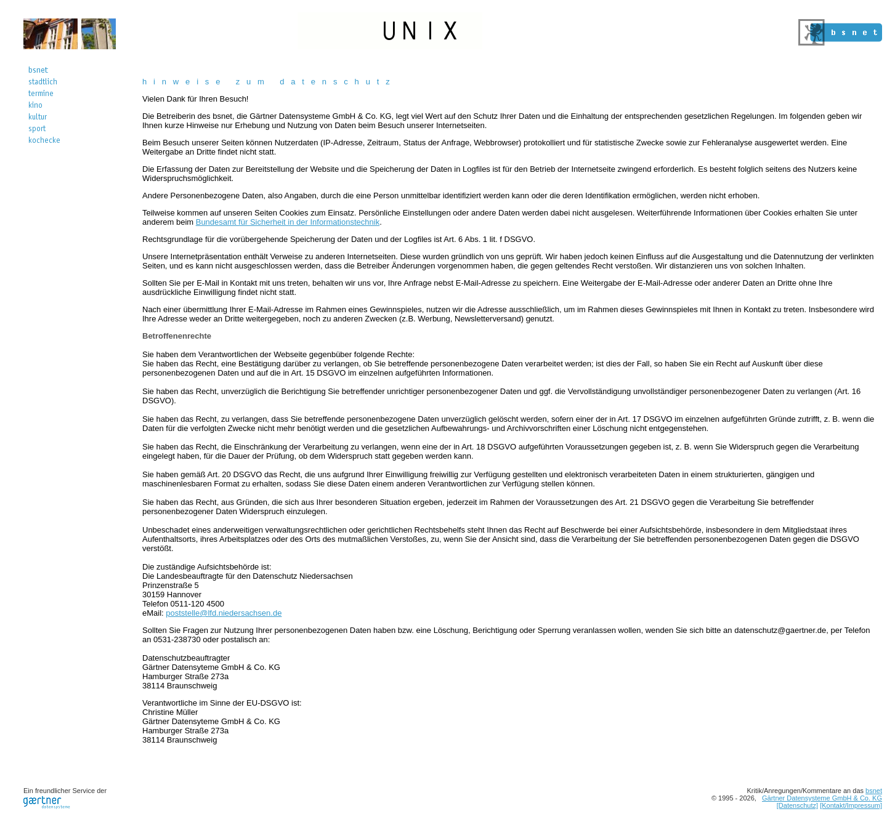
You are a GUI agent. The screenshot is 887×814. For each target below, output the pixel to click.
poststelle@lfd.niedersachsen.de (223, 613)
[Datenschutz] (797, 805)
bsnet (873, 790)
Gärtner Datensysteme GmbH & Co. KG (822, 798)
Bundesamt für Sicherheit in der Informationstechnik (287, 222)
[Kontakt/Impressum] (851, 805)
